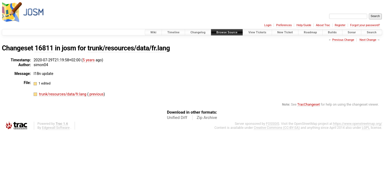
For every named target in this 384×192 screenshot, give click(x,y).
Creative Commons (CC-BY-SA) (277, 128)
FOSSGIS (272, 124)
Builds (332, 32)
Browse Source (227, 32)
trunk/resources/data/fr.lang (128, 48)
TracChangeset (308, 104)
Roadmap (310, 32)
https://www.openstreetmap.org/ (357, 124)
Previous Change (343, 40)
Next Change (367, 40)
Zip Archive (207, 117)
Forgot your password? (365, 25)
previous (96, 94)
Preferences (284, 25)
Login (267, 25)
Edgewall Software (56, 128)
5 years (89, 60)
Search (372, 32)
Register (340, 25)
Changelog (197, 32)
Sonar (352, 32)
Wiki (153, 32)
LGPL (366, 128)
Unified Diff (177, 117)
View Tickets (257, 32)
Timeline (173, 32)
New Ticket (285, 32)
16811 (44, 48)
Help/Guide (304, 25)
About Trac (323, 25)
